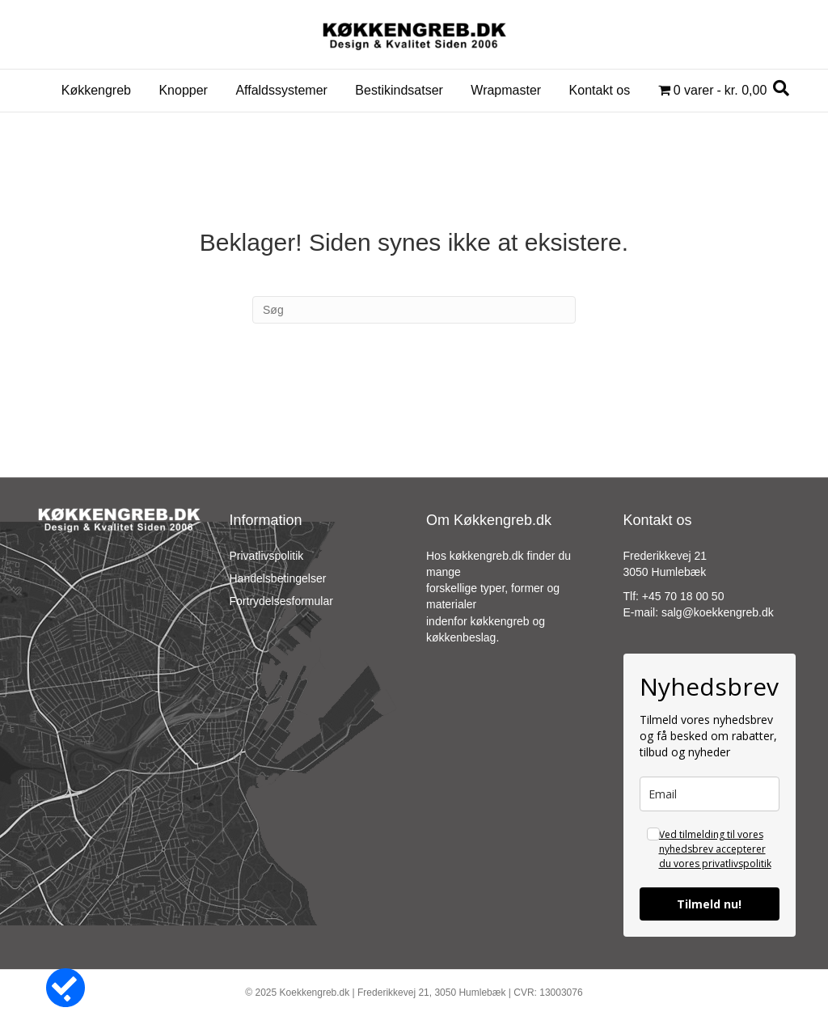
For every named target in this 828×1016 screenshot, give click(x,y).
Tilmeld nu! (709, 904)
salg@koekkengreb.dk (717, 612)
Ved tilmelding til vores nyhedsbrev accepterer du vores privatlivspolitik (715, 849)
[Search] (781, 88)
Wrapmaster (506, 90)
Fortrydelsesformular (281, 601)
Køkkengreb (96, 90)
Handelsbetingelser (278, 578)
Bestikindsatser (399, 90)
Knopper (183, 90)
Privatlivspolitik (267, 555)
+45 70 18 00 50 (683, 596)
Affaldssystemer (281, 90)
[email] (710, 794)
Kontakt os (600, 90)
